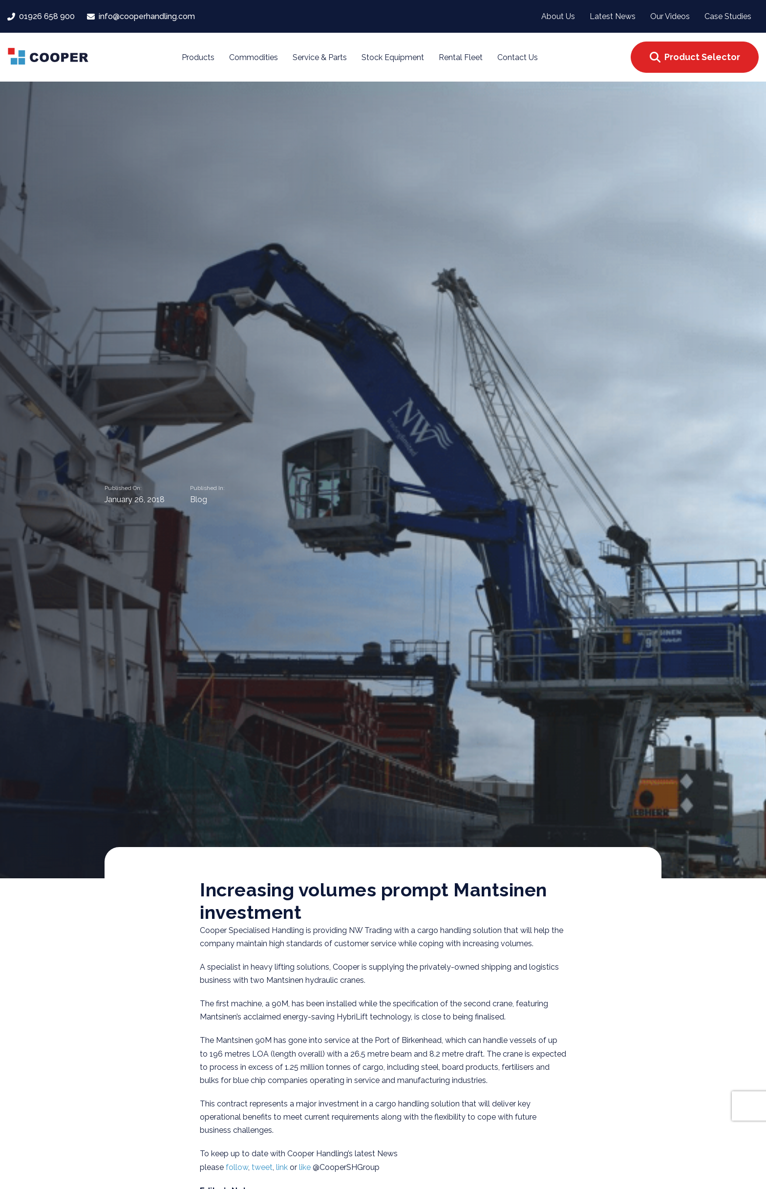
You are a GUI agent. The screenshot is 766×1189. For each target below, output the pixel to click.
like (306, 1167)
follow (237, 1167)
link (283, 1167)
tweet (262, 1167)
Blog (198, 500)
